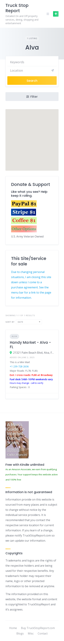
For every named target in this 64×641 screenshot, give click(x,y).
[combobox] (29, 322)
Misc (31, 633)
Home (13, 628)
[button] (32, 137)
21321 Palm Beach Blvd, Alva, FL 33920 (33, 353)
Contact (43, 633)
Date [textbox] (20, 322)
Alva (14, 336)
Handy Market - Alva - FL (30, 344)
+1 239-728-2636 (19, 366)
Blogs (20, 633)
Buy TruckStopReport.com (38, 628)
